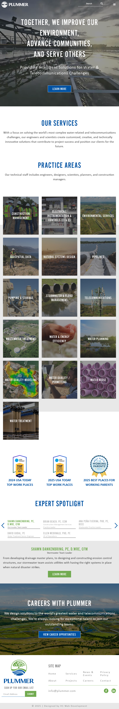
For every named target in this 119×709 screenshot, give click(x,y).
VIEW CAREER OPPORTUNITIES (59, 635)
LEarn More (59, 574)
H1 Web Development (73, 705)
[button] (3, 525)
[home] (15, 4)
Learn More (59, 89)
